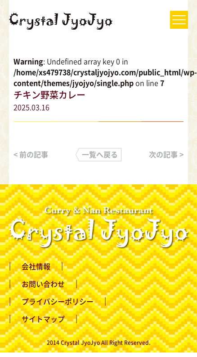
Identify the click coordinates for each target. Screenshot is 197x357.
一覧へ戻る (100, 154)
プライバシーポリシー (58, 301)
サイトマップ (43, 318)
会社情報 (36, 266)
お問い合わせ (43, 283)
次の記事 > (166, 154)
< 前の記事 (30, 154)
